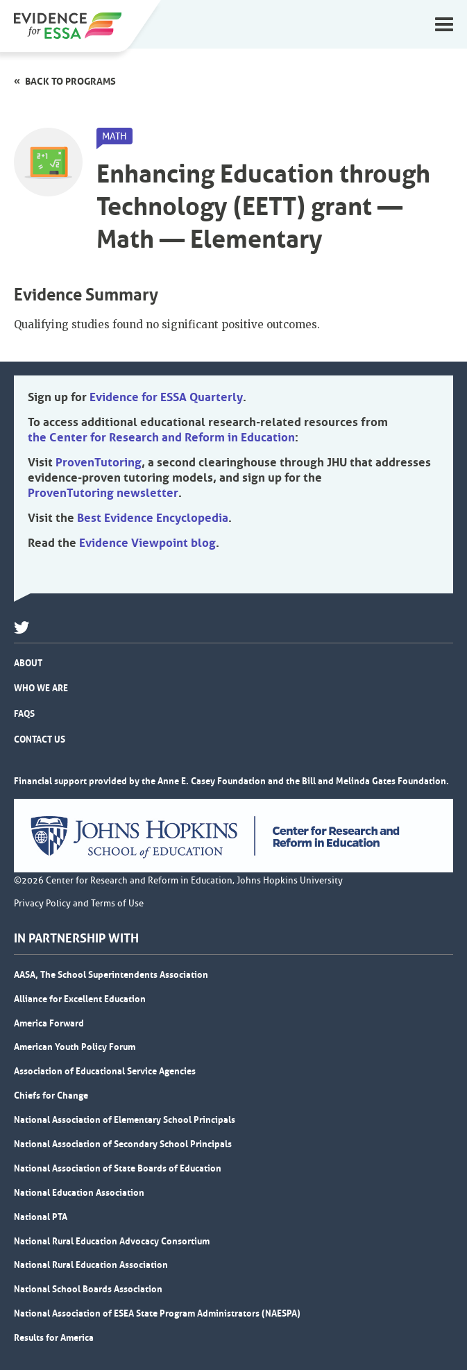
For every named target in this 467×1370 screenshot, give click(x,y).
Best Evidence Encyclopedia (152, 517)
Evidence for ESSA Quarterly (166, 397)
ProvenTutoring (99, 462)
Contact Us (39, 739)
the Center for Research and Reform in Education (161, 437)
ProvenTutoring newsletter (103, 492)
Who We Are (41, 687)
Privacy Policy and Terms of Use (79, 903)
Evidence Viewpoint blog (147, 542)
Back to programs (70, 81)
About (28, 662)
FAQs (24, 713)
